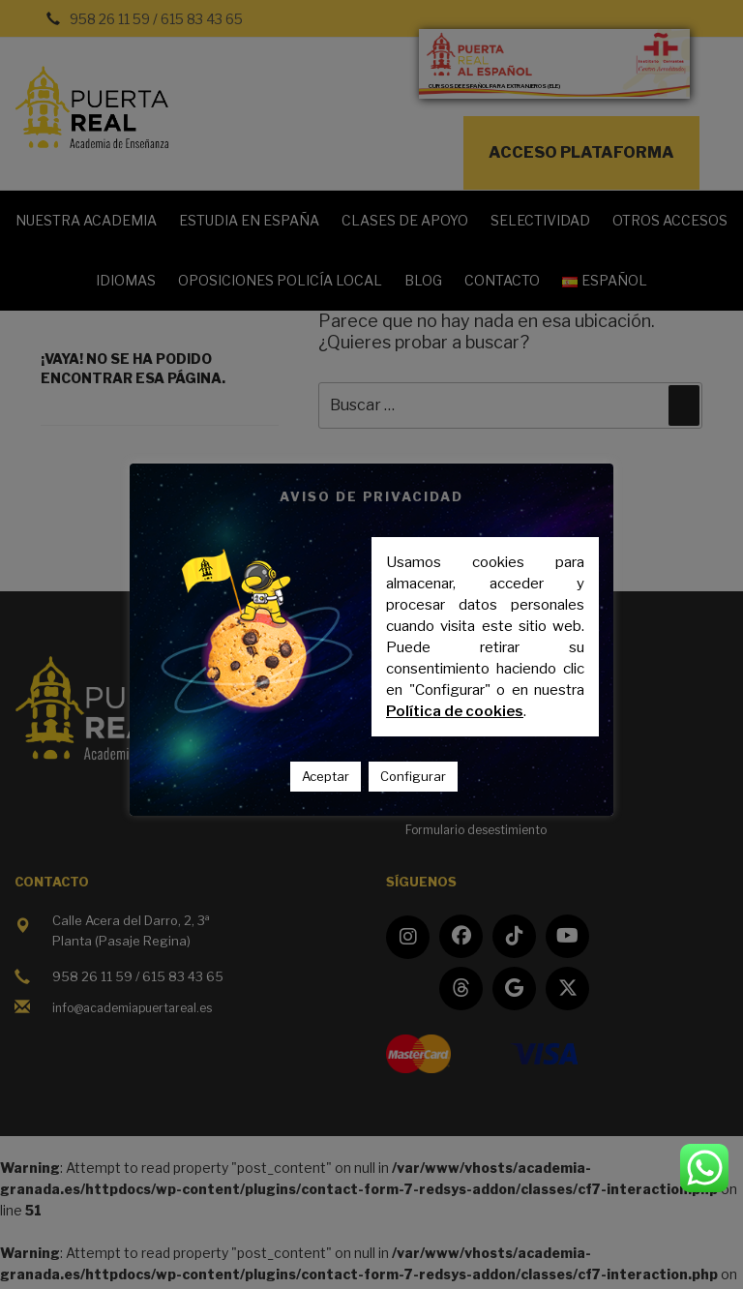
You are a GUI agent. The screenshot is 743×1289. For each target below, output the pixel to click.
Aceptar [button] (325, 776)
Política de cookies (454, 711)
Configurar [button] (413, 776)
